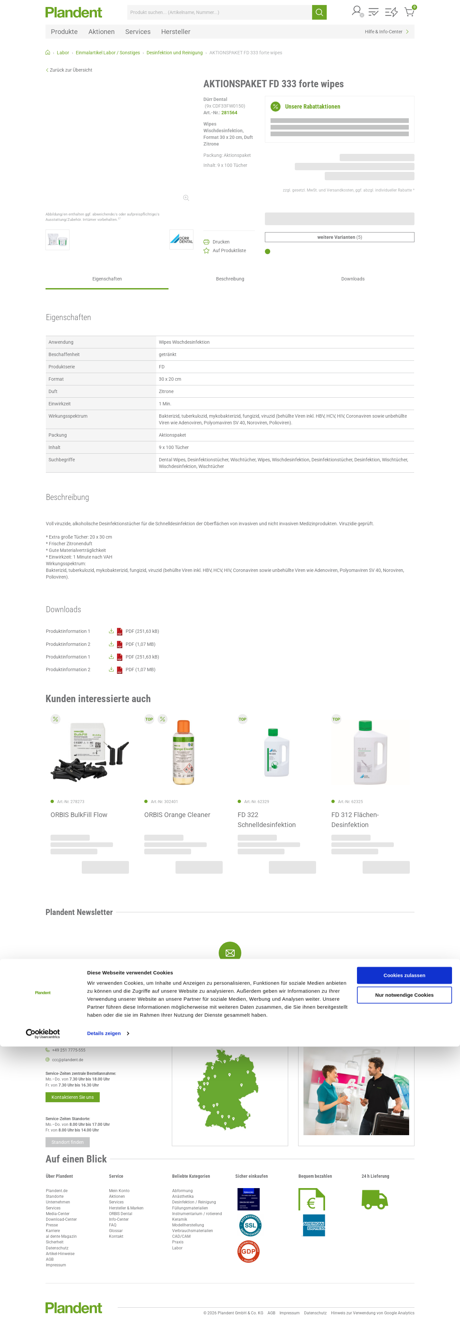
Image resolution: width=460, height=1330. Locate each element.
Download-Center (61, 1219)
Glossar (116, 1230)
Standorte (54, 1196)
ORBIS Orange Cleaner (177, 815)
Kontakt (116, 1236)
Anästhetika (183, 1196)
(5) (339, 237)
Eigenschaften (107, 278)
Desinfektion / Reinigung (194, 1202)
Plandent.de (56, 1190)
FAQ (112, 1225)
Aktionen (117, 1196)
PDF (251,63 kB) (134, 631)
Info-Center (119, 1219)
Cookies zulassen (404, 1259)
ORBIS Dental (120, 1213)
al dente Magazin (61, 1236)
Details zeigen (104, 1317)
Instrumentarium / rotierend (197, 1213)
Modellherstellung (188, 1225)
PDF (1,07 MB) (132, 644)
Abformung (182, 1190)
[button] (357, 11)
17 (119, 218)
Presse (52, 1225)
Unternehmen (58, 1202)
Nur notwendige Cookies (404, 1278)
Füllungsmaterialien (190, 1208)
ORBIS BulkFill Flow (79, 815)
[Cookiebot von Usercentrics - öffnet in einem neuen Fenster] (43, 1317)
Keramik (179, 1219)
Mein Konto (119, 1190)
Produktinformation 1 (68, 631)
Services (53, 1208)
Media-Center (57, 1213)
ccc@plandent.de (67, 1060)
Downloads (353, 278)
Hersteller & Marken (126, 1208)
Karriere (53, 1230)
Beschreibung (230, 278)
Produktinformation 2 (68, 644)
